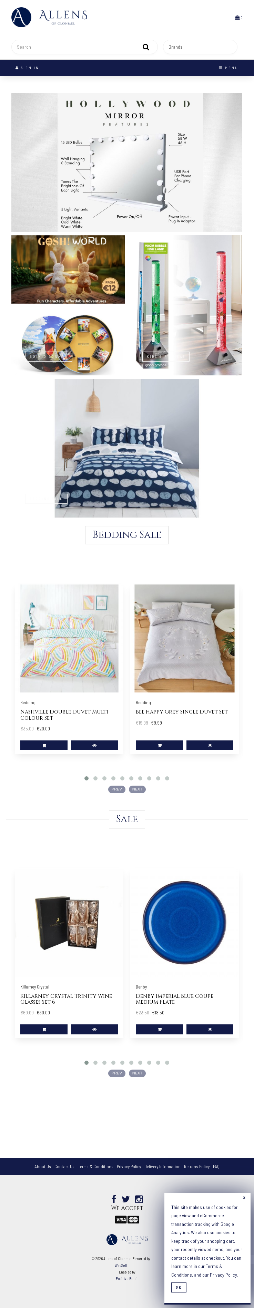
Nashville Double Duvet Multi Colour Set (64, 714)
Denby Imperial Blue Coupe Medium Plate (174, 999)
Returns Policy (197, 1166)
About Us (42, 1166)
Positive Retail (127, 1278)
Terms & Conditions (95, 1166)
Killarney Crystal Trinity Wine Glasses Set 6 (66, 999)
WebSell (121, 1265)
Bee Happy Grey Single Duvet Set (182, 712)
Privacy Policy (129, 1166)
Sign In (27, 68)
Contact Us (64, 1166)
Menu (228, 68)
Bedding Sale (126, 535)
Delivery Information (162, 1166)
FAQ (216, 1166)
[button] (239, 17)
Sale (127, 819)
